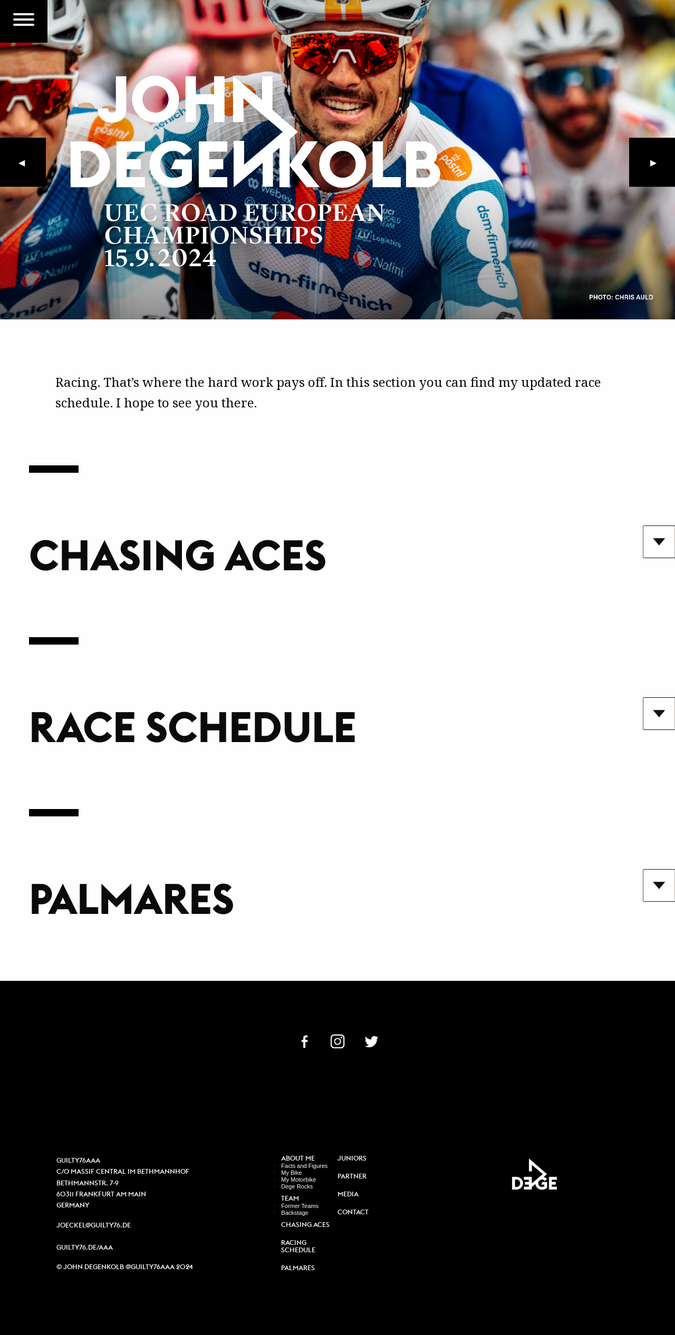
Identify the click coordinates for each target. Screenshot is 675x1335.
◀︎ (32, 167)
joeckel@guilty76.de (93, 1225)
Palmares (298, 1268)
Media (348, 1194)
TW (371, 1040)
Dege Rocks (297, 1186)
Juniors (352, 1159)
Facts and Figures (304, 1166)
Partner (352, 1177)
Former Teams (300, 1206)
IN (337, 1040)
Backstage (294, 1213)
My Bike (291, 1173)
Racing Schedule (298, 1246)
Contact (353, 1212)
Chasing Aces (305, 1225)
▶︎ (659, 167)
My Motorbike (298, 1179)
